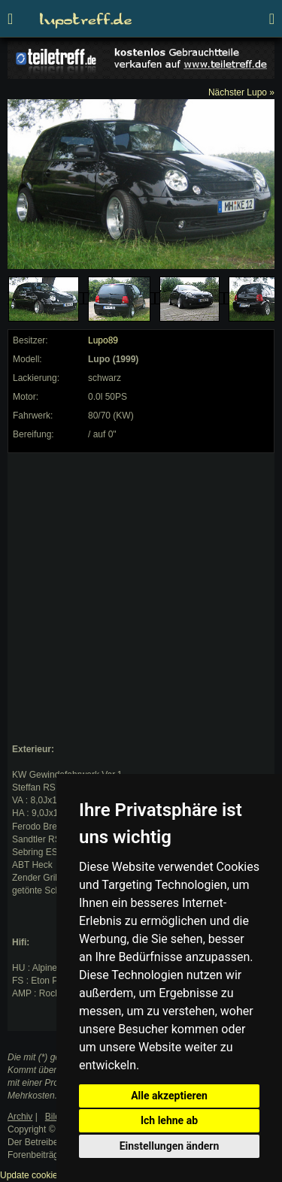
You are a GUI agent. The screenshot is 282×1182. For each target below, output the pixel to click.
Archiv (20, 1116)
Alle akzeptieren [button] (169, 1096)
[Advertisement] (141, 598)
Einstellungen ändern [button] (170, 1146)
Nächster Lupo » (241, 92)
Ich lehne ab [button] (169, 1120)
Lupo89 (103, 340)
